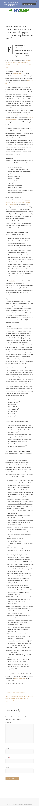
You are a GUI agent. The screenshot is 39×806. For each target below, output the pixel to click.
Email (8, 755)
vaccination (12, 278)
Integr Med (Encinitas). (19, 663)
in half (16, 112)
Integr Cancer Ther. (19, 675)
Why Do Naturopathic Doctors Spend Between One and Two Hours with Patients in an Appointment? (19, 695)
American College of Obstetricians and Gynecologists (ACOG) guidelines (18, 199)
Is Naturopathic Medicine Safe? (15, 689)
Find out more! (29, 4)
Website (8, 764)
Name (8, 745)
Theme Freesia (24, 803)
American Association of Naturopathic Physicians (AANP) (18, 59)
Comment (9, 719)
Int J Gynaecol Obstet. (14, 536)
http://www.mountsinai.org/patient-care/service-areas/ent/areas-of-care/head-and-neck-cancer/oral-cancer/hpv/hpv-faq (20, 498)
